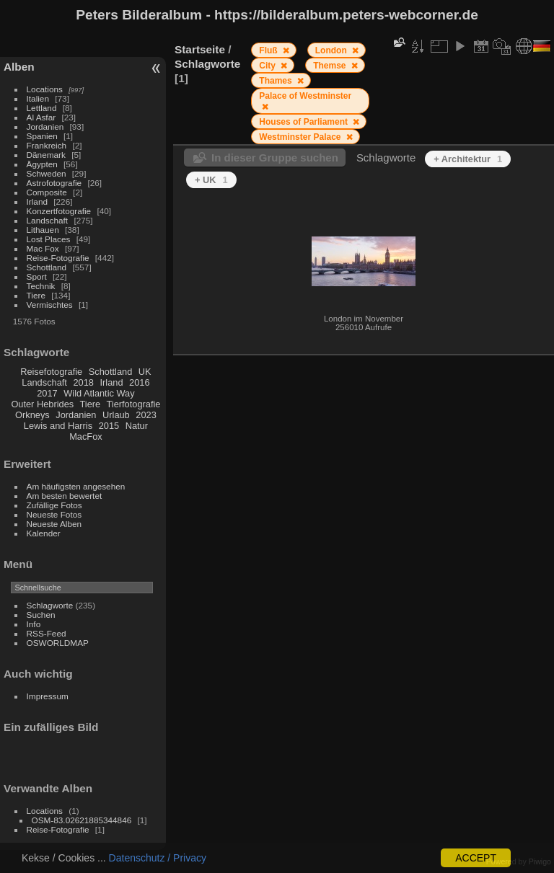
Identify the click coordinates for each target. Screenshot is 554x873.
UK (144, 371)
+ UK (211, 179)
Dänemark (46, 154)
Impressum (48, 696)
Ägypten (42, 164)
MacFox (85, 436)
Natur (137, 425)
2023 (146, 414)
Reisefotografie (51, 371)
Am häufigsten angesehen (76, 486)
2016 (139, 382)
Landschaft (48, 220)
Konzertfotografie (59, 211)
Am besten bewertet (64, 495)
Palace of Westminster (305, 96)
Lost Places (49, 239)
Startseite (200, 49)
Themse (330, 66)
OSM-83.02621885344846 (82, 820)
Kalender (44, 533)
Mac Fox (43, 248)
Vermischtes (50, 304)
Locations (45, 89)
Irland (37, 201)
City (268, 66)
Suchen (41, 614)
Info (34, 624)
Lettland (42, 107)
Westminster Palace (301, 137)
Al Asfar (41, 117)
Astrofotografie (54, 182)
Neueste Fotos (54, 514)
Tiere (36, 295)
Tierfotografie (134, 404)
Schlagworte (50, 605)
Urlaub (116, 414)
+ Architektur (468, 159)
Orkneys (32, 414)
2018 (83, 382)
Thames (276, 81)
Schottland (47, 267)
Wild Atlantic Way (98, 393)
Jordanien (45, 126)
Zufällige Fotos (54, 505)
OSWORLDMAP (58, 642)
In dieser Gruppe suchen (274, 157)
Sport (37, 276)
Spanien (42, 136)
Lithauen (43, 229)
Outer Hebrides (42, 404)
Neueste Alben (54, 523)
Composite (47, 192)
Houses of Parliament (304, 122)
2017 (47, 393)
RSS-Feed (46, 633)
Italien (38, 98)
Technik (41, 286)
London (332, 50)
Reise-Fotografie (58, 257)
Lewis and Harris (58, 425)
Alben (19, 67)
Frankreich (47, 145)
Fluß (269, 50)
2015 (109, 425)
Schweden (46, 173)
